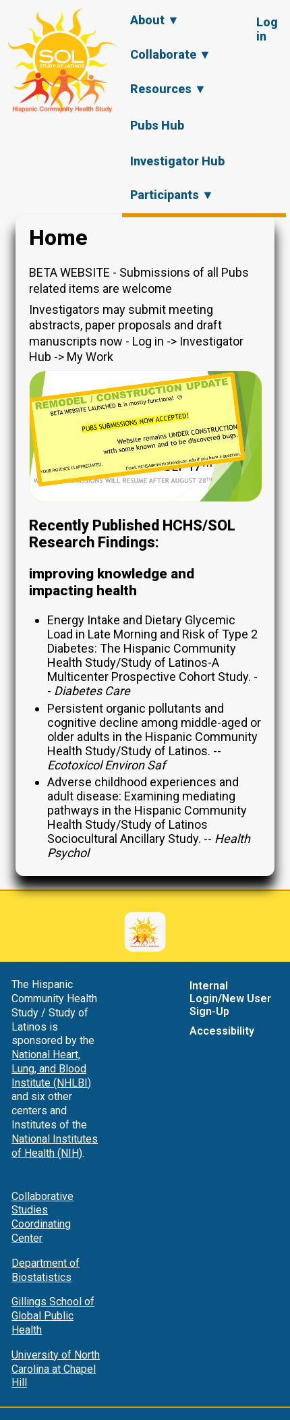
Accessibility (222, 1031)
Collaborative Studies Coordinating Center (42, 1217)
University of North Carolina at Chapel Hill (55, 1369)
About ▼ (154, 20)
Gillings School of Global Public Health (52, 1315)
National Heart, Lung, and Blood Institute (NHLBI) (51, 1068)
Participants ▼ (172, 195)
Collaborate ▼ (170, 54)
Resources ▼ (168, 89)
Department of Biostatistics (45, 1270)
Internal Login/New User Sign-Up (230, 998)
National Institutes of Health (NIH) (54, 1145)
